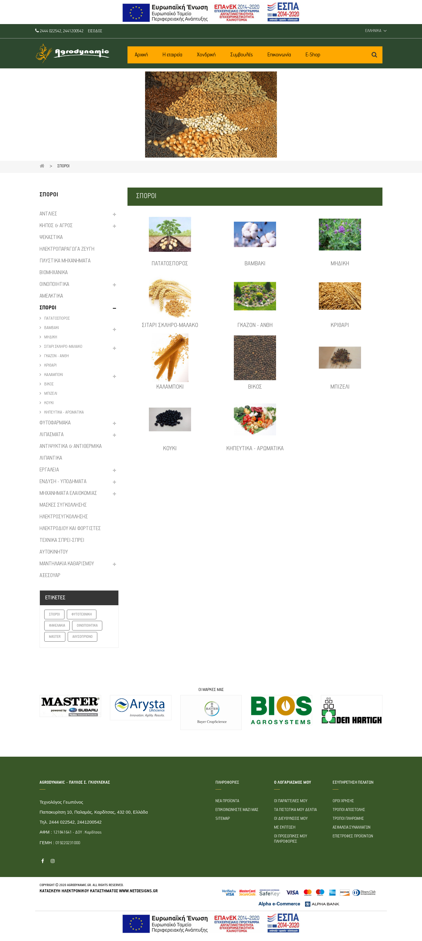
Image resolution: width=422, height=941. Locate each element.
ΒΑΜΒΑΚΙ (51, 328)
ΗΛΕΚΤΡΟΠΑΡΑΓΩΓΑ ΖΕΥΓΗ (67, 249)
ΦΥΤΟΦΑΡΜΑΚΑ (55, 423)
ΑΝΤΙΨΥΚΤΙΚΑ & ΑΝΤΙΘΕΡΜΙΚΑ (71, 446)
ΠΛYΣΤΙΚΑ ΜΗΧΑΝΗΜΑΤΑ (65, 261)
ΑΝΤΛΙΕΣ (48, 214)
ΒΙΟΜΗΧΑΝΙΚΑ (54, 273)
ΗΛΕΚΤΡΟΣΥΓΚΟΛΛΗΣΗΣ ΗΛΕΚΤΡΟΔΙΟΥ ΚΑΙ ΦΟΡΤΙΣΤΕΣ (70, 523)
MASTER (55, 637)
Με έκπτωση (284, 827)
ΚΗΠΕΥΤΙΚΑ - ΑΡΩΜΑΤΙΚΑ (63, 412)
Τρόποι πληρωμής (348, 818)
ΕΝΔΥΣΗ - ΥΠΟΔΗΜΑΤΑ (63, 482)
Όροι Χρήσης (343, 801)
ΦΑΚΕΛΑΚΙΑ (57, 625)
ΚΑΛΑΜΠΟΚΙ (53, 375)
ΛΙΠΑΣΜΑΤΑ (52, 435)
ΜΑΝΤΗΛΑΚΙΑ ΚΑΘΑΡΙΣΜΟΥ (67, 564)
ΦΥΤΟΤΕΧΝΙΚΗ (82, 614)
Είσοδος (95, 31)
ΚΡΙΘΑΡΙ (50, 365)
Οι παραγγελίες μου (290, 801)
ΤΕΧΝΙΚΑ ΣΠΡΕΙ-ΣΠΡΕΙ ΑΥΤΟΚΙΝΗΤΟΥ (62, 546)
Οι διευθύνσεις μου (291, 818)
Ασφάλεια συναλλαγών (351, 827)
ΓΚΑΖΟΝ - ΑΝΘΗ (56, 356)
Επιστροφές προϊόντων (353, 836)
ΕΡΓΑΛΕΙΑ (49, 470)
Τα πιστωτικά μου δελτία (295, 809)
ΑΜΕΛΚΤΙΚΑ (51, 296)
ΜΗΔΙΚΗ (50, 337)
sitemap (222, 818)
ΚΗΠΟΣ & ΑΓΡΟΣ (56, 226)
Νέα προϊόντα (227, 801)
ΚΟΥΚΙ (48, 403)
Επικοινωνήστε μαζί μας (236, 809)
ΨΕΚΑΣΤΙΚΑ (51, 237)
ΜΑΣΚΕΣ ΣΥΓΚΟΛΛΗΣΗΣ (63, 505)
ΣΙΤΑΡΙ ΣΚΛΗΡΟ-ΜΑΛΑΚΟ (62, 347)
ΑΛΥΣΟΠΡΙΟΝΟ (82, 637)
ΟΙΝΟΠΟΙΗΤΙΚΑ (54, 284)
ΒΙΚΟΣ (48, 384)
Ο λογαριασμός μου (292, 782)
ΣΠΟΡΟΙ (48, 308)
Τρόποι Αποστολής (349, 809)
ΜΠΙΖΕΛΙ (50, 394)
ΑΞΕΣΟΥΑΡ (50, 576)
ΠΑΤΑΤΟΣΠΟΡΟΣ (56, 318)
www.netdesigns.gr (138, 891)
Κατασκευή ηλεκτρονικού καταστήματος (79, 891)
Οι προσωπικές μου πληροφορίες (290, 839)
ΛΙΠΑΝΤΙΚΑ (51, 458)
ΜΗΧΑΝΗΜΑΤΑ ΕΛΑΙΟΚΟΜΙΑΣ (68, 493)
